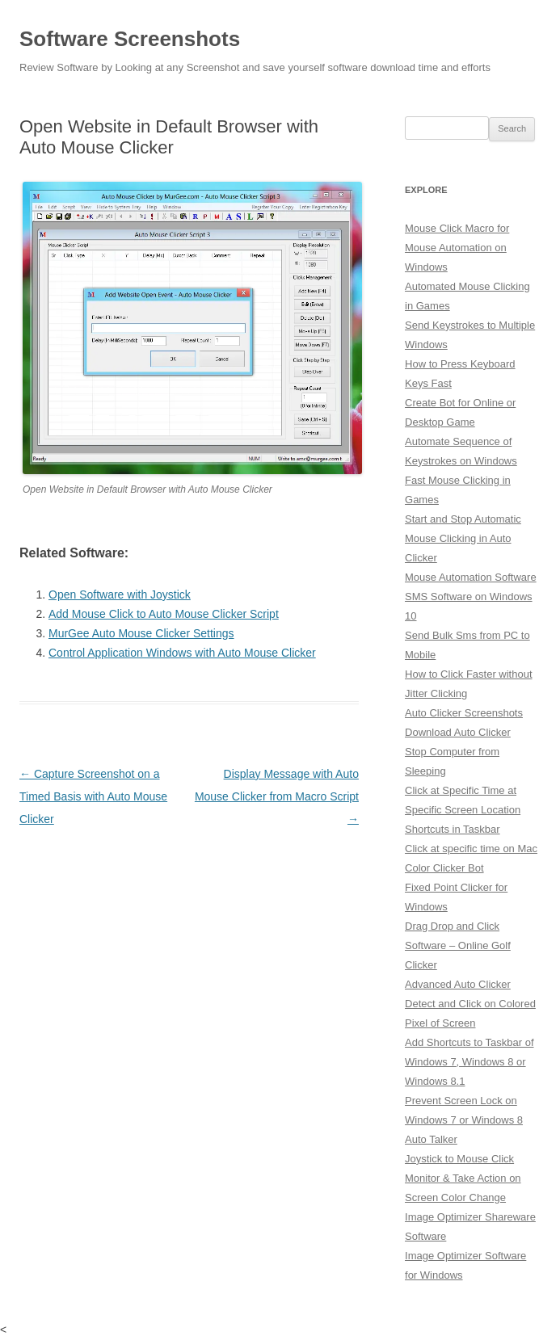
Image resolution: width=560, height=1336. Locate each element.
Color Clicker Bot (444, 868)
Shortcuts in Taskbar (452, 829)
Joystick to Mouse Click (459, 1159)
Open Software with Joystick (119, 594)
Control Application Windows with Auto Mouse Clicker (182, 652)
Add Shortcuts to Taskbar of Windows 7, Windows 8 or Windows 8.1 (469, 1061)
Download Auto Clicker (458, 732)
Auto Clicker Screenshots (464, 713)
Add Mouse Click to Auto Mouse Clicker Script (163, 613)
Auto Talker (431, 1139)
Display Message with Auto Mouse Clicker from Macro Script (277, 796)
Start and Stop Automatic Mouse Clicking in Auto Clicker (463, 538)
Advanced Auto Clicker (458, 984)
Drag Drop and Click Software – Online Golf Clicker (458, 945)
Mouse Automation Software (471, 577)
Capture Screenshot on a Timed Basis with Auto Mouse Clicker (93, 796)
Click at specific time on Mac (471, 848)
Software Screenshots (129, 39)
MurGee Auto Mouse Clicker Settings (141, 633)
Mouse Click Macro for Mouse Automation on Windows (457, 247)
